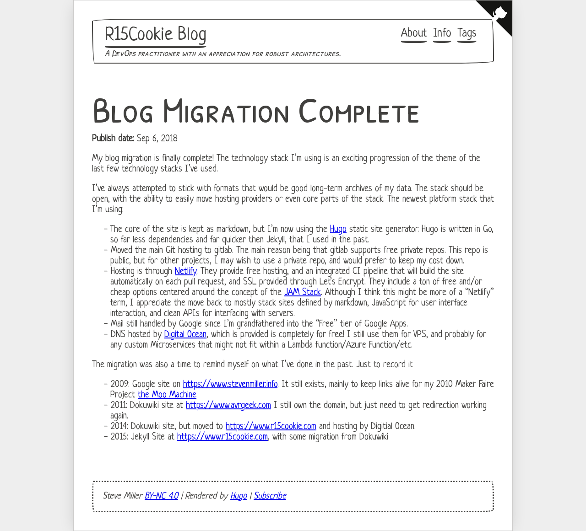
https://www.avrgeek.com (228, 406)
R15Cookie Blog (155, 35)
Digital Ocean (185, 335)
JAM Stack (302, 293)
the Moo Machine (167, 395)
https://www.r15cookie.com (271, 427)
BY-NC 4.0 (161, 496)
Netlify (185, 272)
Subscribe (270, 496)
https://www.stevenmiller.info (230, 385)
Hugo (338, 230)
